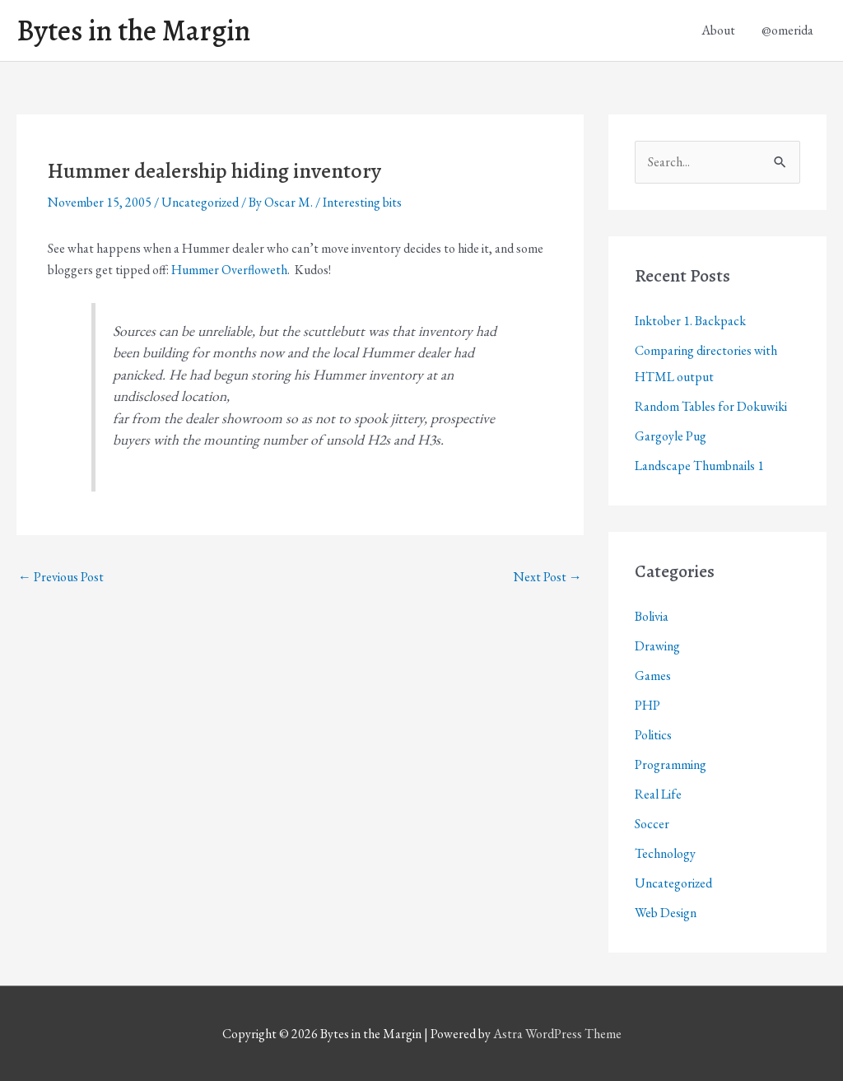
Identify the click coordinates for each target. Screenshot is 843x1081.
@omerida (787, 30)
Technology (665, 853)
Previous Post (61, 576)
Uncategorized (200, 202)
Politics (653, 734)
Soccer (652, 823)
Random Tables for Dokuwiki (711, 406)
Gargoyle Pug (670, 436)
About (718, 30)
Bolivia (651, 616)
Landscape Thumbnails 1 (699, 465)
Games (653, 675)
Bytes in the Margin (133, 30)
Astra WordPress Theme (557, 1033)
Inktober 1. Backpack (690, 320)
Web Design (665, 912)
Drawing (657, 646)
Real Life (658, 794)
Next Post (548, 576)
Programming (670, 764)
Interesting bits (362, 202)
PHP (647, 705)
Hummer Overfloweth (229, 269)
